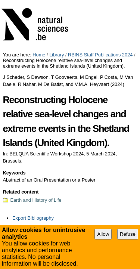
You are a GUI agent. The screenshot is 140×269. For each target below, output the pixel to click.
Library (56, 3)
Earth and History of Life (35, 148)
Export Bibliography (33, 166)
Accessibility (58, 192)
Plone (107, 192)
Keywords (14, 121)
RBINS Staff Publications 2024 (100, 3)
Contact (84, 192)
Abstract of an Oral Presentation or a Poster (92, 182)
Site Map (30, 192)
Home (38, 3)
